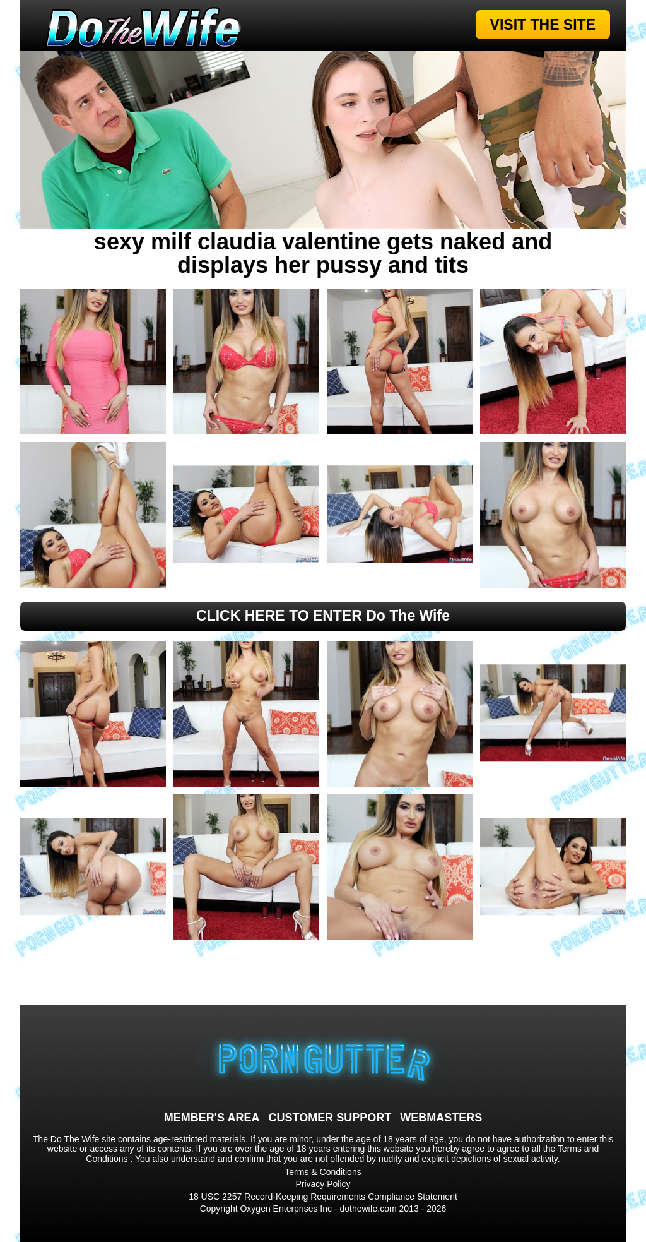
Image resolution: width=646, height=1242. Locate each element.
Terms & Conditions (323, 1172)
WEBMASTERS (441, 1117)
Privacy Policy (322, 1184)
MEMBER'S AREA (212, 1117)
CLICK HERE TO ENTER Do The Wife (323, 615)
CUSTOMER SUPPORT (329, 1117)
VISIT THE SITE (543, 24)
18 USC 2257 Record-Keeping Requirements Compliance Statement (323, 1196)
